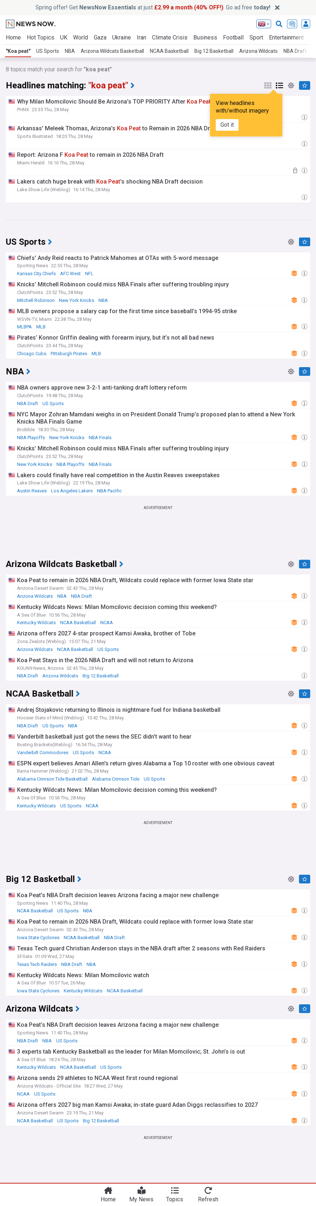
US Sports (47, 51)
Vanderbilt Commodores (42, 752)
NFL (89, 273)
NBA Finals (100, 437)
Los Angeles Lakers (72, 490)
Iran (141, 37)
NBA (70, 51)
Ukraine (121, 37)
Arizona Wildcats (258, 51)
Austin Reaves (32, 490)
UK (63, 37)
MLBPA (24, 326)
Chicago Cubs (31, 353)
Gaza (100, 37)
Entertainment (286, 37)
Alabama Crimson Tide (115, 779)
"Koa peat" (18, 51)
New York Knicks (76, 300)
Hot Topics (40, 37)
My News (141, 1199)
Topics (174, 1199)
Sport (256, 37)
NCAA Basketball (169, 51)
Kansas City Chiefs (36, 273)
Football (233, 37)
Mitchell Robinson (36, 300)
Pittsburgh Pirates (69, 353)
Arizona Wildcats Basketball (112, 51)
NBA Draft (27, 403)
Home (13, 37)
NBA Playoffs (31, 437)
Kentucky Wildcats (36, 622)
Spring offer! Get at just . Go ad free (152, 7)
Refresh (208, 1199)
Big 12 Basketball (213, 51)
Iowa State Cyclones (38, 937)
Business (205, 37)
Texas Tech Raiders (37, 964)
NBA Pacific (109, 490)
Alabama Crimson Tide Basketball (52, 779)
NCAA (106, 622)
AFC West (70, 273)
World (80, 37)
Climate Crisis (170, 37)
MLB (41, 326)
